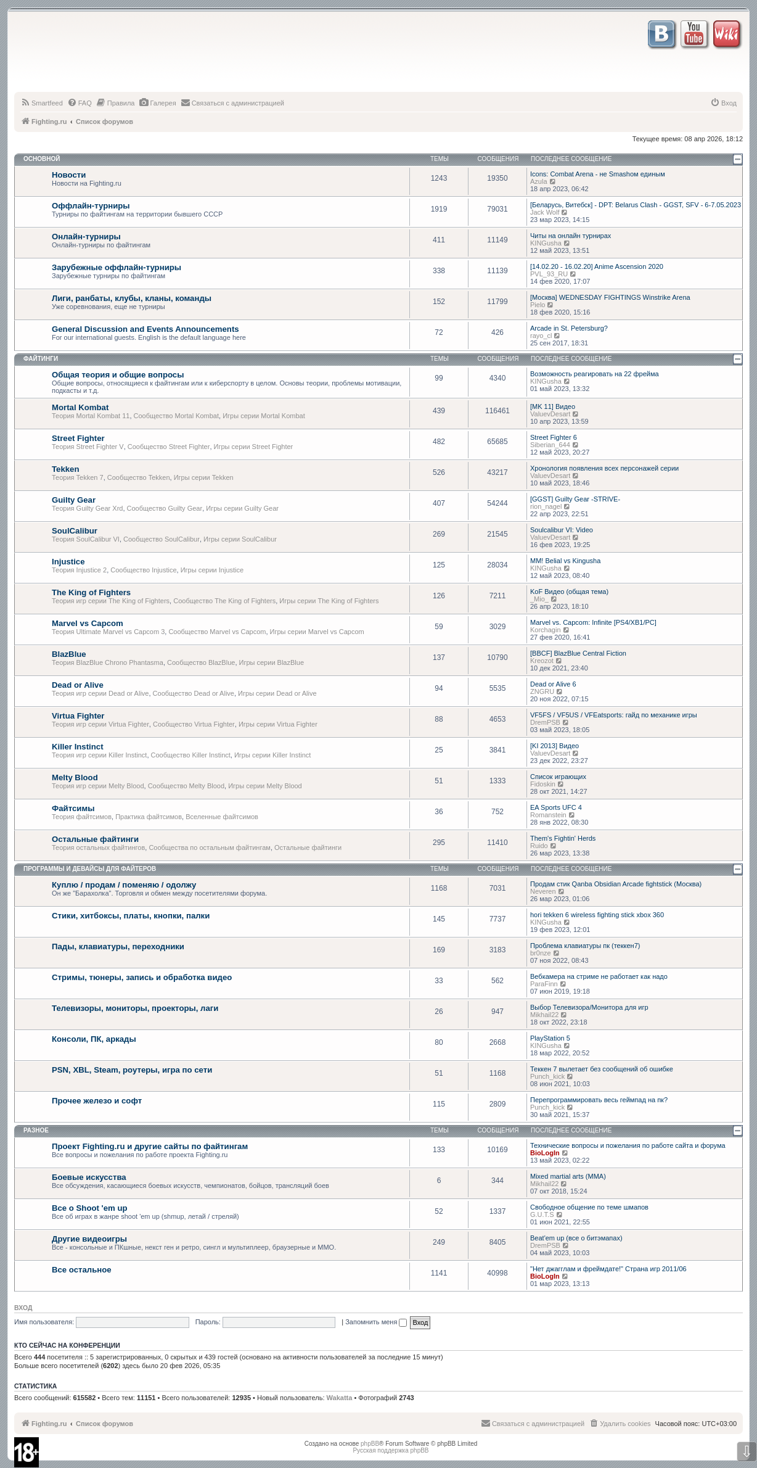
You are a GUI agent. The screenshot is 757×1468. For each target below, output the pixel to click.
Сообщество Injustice (143, 570)
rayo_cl (541, 335)
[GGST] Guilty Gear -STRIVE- (575, 499)
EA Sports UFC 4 (556, 807)
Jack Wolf (544, 212)
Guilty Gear (74, 500)
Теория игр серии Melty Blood (98, 786)
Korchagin (545, 629)
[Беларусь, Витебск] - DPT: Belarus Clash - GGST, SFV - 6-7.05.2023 (635, 204)
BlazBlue (69, 654)
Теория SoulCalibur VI (86, 539)
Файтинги (40, 358)
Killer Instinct (78, 746)
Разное (36, 1130)
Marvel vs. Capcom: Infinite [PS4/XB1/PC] (593, 622)
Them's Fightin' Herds (562, 838)
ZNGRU (542, 691)
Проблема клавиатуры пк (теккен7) (585, 945)
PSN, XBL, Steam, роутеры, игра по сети (132, 1069)
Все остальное (82, 1269)
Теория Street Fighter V (88, 446)
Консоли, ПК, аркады (94, 1039)
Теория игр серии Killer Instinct (99, 755)
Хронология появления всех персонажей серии (604, 468)
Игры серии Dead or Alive (277, 693)
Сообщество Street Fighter (169, 446)
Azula (538, 181)
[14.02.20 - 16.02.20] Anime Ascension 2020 (596, 266)
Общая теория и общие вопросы (118, 374)
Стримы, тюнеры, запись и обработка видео (142, 977)
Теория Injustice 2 (79, 570)
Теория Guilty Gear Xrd (87, 508)
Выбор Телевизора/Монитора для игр (589, 1007)
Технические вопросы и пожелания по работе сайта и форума (628, 1145)
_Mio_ (539, 599)
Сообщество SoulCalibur (161, 539)
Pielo (537, 304)
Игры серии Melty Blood (265, 786)
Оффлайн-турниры (91, 205)
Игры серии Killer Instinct (272, 755)
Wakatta (340, 1397)
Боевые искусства (89, 1177)
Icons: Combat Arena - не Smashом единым (597, 174)
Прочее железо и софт (97, 1100)
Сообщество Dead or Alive (193, 693)
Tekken (65, 469)
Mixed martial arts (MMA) (568, 1176)
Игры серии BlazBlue (272, 662)
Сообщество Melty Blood (186, 786)
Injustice (68, 561)
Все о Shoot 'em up (90, 1208)
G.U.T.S (542, 1214)
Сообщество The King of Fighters (224, 600)
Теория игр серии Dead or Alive (100, 693)
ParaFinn (544, 984)
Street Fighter (78, 438)
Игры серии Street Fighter (253, 446)
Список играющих (558, 776)
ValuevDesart (550, 414)
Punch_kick (547, 1076)
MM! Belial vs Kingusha (565, 560)
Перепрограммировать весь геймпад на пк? (599, 1099)
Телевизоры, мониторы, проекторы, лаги (135, 1008)
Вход (23, 1307)
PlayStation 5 (550, 1038)
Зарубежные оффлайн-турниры (116, 267)
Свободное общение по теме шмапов (589, 1207)
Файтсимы (73, 808)
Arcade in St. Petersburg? (569, 328)
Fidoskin (542, 784)
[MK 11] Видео (552, 406)
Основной (41, 158)
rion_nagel (546, 506)
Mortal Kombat (80, 407)
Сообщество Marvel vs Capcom (217, 631)
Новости (69, 174)
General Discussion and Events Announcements (145, 329)
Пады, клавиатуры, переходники (118, 946)
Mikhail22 (544, 1014)
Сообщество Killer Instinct (191, 755)
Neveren (543, 891)
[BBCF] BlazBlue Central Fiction (578, 653)
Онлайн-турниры (86, 236)
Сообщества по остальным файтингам (210, 847)
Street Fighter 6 (553, 437)
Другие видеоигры (89, 1238)
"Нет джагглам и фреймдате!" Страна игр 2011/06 (608, 1268)
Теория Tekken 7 (78, 477)
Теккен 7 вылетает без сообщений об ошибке (601, 1069)
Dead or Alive (78, 685)
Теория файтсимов (82, 816)
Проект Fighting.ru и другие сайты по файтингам (150, 1146)
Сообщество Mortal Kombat (176, 415)
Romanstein (548, 815)
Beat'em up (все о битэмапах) (576, 1238)
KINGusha (546, 243)
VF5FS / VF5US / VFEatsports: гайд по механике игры (613, 715)
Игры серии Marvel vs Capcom (317, 631)
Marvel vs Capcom (87, 623)
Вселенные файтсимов (222, 816)
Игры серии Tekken (204, 477)
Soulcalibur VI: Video (561, 530)
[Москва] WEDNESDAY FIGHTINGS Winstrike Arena (610, 297)
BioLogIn (545, 1153)
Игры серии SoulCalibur (240, 539)
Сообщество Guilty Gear (165, 508)
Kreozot (542, 660)
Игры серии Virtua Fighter (278, 724)
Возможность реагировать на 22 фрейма (594, 373)
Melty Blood (75, 777)
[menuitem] (41, 103)
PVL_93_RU (549, 274)
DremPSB (545, 722)
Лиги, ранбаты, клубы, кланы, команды (131, 298)
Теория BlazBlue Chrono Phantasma (107, 662)
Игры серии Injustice (212, 570)
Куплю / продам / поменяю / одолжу (124, 884)
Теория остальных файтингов (98, 847)
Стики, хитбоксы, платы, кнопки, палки (131, 915)
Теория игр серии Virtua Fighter (100, 724)
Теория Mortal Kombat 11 (90, 415)
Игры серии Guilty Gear (242, 508)
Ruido (539, 845)
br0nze (540, 953)
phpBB (370, 1443)
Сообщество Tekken (138, 477)
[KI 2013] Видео (554, 745)
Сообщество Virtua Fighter (194, 724)
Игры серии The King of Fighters (329, 600)
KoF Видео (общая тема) (569, 591)
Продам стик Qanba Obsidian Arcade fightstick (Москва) (616, 884)
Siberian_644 (550, 444)
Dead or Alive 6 (553, 684)
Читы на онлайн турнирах (570, 235)
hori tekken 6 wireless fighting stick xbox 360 (597, 914)
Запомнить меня (376, 1322)
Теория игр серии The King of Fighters (111, 600)
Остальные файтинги (95, 839)
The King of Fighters (91, 592)
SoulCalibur (74, 530)
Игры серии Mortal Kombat (264, 415)
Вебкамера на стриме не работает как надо (599, 976)
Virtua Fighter (78, 715)
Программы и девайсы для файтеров (89, 868)
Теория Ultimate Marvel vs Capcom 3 (108, 631)
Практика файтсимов (148, 816)
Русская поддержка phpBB (390, 1450)
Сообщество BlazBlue (201, 662)
